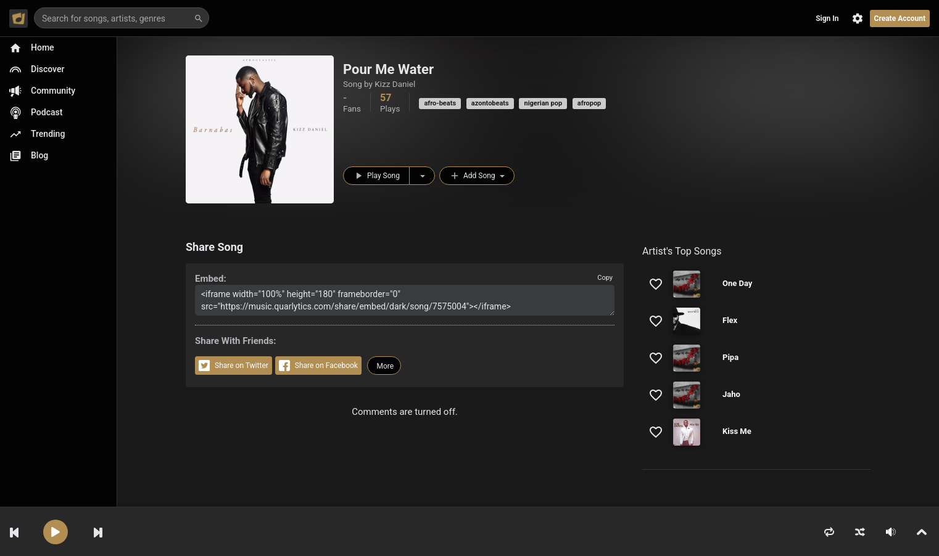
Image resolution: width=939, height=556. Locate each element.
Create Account (899, 18)
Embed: (210, 278)
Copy (605, 278)
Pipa (730, 357)
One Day (737, 283)
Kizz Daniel (394, 84)
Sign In (827, 18)
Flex (729, 320)
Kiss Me (736, 431)
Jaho (731, 394)
